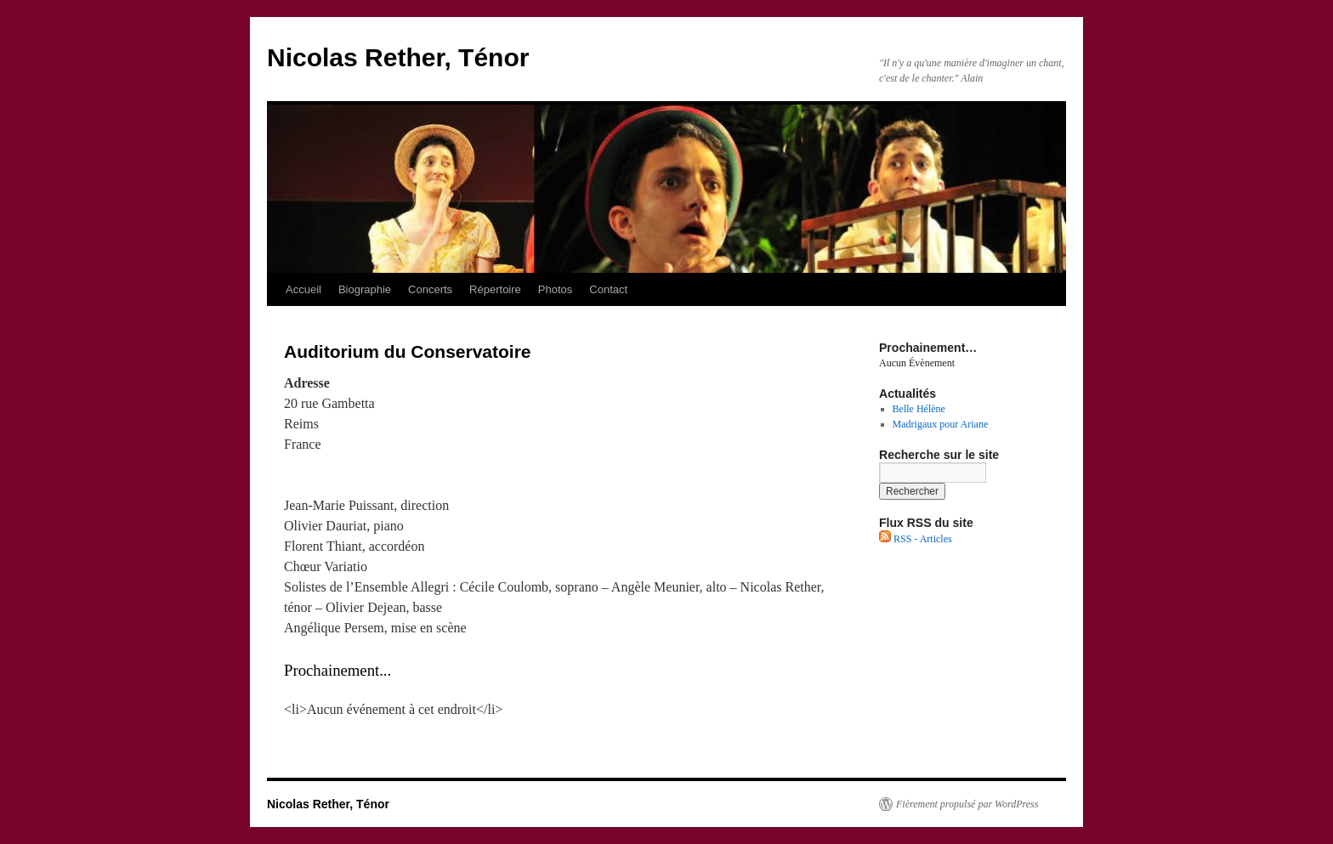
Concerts (430, 289)
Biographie (364, 289)
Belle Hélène (919, 409)
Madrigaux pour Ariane (941, 424)
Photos (555, 289)
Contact (608, 289)
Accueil (303, 289)
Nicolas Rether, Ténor (398, 57)
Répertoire (495, 289)
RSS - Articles (915, 539)
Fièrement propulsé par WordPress (967, 804)
